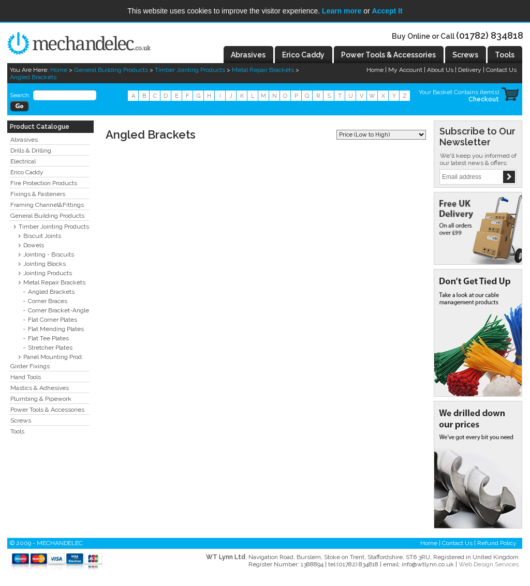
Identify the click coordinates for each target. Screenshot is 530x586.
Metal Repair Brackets (263, 69)
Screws (20, 420)
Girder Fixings (30, 366)
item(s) (489, 92)
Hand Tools (25, 377)
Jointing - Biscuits (48, 254)
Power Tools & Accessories (47, 409)
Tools (17, 431)
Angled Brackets (33, 77)
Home (58, 69)
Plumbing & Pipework (40, 398)
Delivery (469, 69)
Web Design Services (489, 564)
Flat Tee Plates (48, 338)
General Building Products (111, 69)
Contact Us (501, 69)
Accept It (387, 11)
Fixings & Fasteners (37, 194)
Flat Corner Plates (52, 319)
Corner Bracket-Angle (58, 310)
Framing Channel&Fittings (47, 204)
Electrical (23, 161)
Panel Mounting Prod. (53, 356)
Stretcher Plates (50, 347)
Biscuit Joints (42, 235)
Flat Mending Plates (56, 329)
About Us (440, 69)
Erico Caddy (26, 172)
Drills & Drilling (30, 150)
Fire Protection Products (43, 183)
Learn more (341, 11)
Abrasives (24, 139)
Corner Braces (47, 301)
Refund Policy (497, 543)
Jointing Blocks (44, 263)
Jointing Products (47, 273)
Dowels (33, 245)
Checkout (483, 99)
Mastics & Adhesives (39, 388)
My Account (405, 69)
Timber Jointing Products (190, 69)
